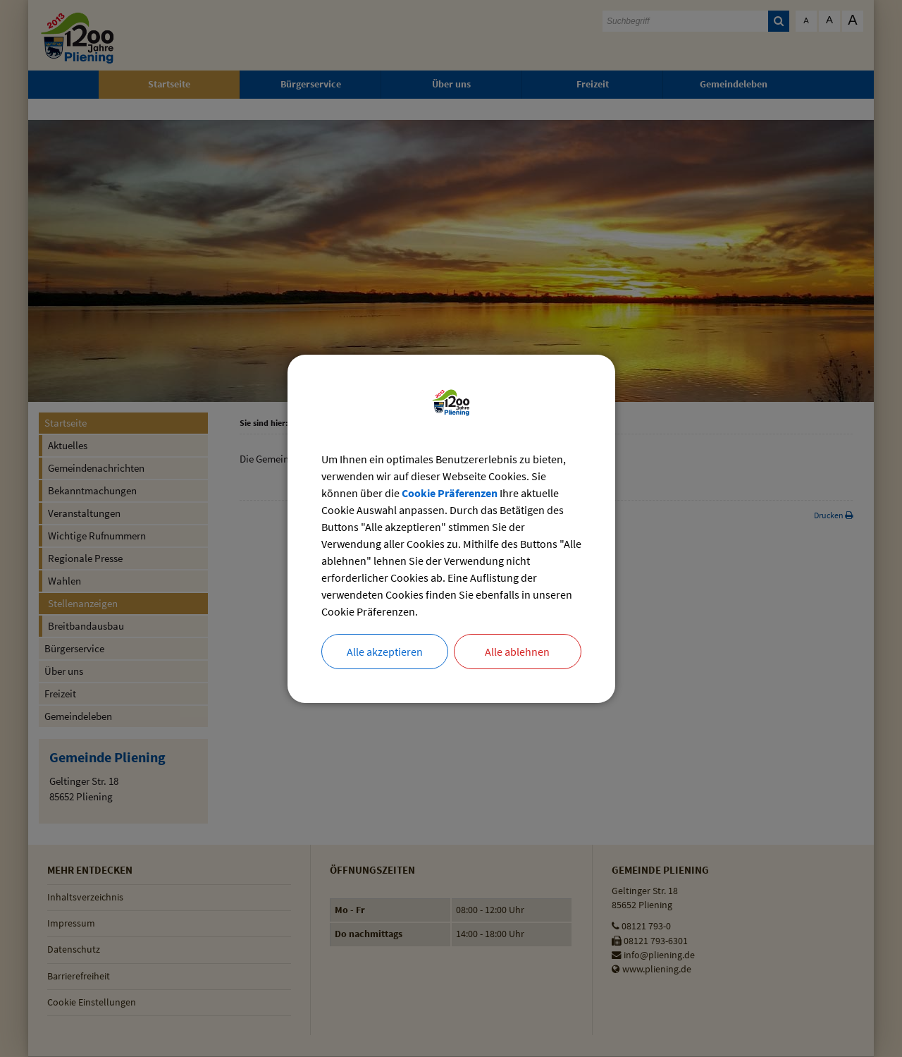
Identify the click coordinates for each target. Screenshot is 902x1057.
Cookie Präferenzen (450, 493)
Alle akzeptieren (385, 651)
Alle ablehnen (517, 651)
